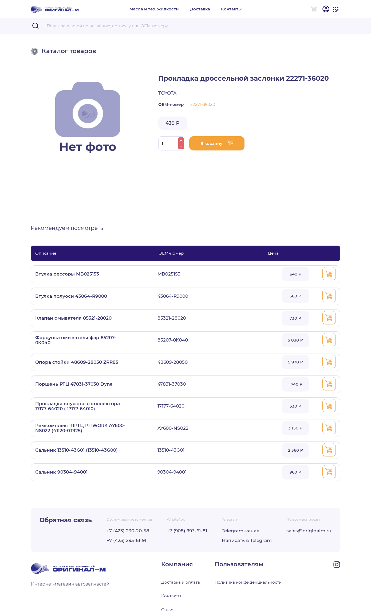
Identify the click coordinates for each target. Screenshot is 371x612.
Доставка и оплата (180, 582)
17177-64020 (170, 406)
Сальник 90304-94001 (61, 472)
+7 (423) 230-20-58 (127, 530)
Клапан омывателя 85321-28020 (73, 318)
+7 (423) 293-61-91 (126, 540)
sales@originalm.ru (308, 530)
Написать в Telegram (247, 540)
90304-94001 (172, 472)
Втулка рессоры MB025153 (67, 274)
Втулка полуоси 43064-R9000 (71, 296)
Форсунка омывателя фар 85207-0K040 (75, 340)
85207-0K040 (172, 340)
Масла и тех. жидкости (154, 8)
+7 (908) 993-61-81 (187, 530)
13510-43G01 (170, 450)
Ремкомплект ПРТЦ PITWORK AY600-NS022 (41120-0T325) (80, 428)
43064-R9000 (172, 296)
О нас (167, 609)
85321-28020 (171, 318)
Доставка (200, 8)
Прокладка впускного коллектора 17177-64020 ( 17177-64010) (77, 406)
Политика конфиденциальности (248, 582)
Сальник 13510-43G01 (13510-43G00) (76, 450)
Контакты (231, 8)
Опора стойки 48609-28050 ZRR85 (76, 362)
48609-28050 (172, 362)
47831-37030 (171, 384)
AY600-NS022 (172, 428)
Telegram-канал (240, 530)
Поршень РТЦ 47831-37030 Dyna (74, 384)
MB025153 (168, 274)
